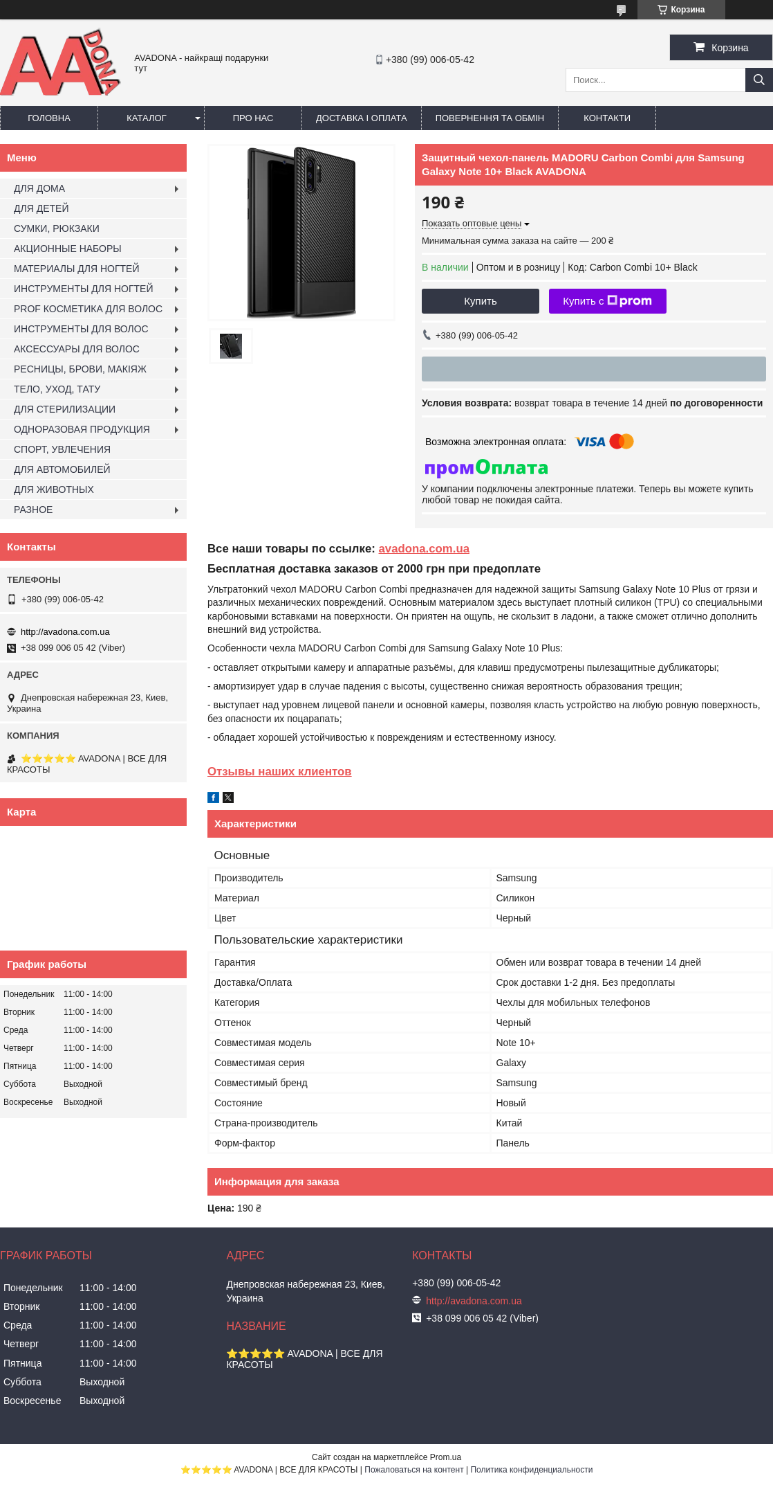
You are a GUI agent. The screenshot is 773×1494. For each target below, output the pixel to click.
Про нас (253, 118)
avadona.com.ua (424, 548)
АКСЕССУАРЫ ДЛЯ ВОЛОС (77, 348)
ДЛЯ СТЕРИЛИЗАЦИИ (64, 409)
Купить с (607, 301)
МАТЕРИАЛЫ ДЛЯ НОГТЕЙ (77, 268)
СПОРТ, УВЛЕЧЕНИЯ (62, 449)
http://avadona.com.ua (65, 632)
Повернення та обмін (490, 118)
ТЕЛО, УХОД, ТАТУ (57, 389)
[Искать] (759, 80)
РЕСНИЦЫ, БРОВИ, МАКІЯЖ (80, 369)
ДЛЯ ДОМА (39, 188)
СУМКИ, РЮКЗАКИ (57, 228)
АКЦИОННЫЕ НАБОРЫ (68, 248)
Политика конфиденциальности (531, 1470)
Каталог (146, 118)
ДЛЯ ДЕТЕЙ (41, 208)
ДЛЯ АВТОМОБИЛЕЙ (62, 469)
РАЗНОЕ (33, 509)
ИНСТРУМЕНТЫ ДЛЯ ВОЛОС (81, 328)
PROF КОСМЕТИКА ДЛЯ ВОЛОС (88, 308)
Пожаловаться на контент (413, 1470)
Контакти (607, 118)
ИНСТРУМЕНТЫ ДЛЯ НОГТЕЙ (83, 288)
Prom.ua (445, 1457)
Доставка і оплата (361, 118)
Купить (480, 301)
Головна (49, 118)
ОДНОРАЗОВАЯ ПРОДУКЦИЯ (82, 429)
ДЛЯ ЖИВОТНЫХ (54, 489)
